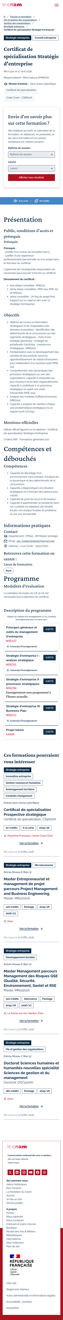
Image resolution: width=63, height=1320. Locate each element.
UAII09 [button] (10, 734)
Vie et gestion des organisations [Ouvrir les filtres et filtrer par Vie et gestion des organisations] (24, 1049)
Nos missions (13, 1188)
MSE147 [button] (11, 640)
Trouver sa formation (20, 17)
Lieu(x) (12, 162)
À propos (11, 1209)
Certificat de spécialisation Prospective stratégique (27, 812)
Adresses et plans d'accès (21, 1224)
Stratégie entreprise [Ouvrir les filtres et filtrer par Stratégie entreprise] (17, 37)
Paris (9, 570)
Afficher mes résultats (31, 177)
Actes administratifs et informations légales (30, 1295)
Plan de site (13, 1246)
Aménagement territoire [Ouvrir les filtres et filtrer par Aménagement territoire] (20, 789)
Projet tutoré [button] (15, 730)
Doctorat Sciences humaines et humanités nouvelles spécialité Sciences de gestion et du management (31, 1070)
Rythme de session (19, 148)
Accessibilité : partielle (19, 1301)
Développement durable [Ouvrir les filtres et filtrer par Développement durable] (20, 957)
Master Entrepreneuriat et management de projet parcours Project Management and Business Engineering (31, 886)
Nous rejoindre (14, 1216)
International (13, 1238)
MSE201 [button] (11, 664)
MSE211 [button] (11, 715)
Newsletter (12, 1308)
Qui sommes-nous (17, 1180)
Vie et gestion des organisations (20, 20)
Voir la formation (29, 843)
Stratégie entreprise (14, 26)
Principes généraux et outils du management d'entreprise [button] (22, 632)
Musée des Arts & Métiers (20, 1231)
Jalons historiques (16, 1184)
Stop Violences (15, 1242)
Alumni (10, 1195)
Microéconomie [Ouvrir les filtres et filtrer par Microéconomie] (44, 865)
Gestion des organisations (17, 23)
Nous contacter (15, 1220)
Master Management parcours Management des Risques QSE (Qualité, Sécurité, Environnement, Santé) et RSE (31, 978)
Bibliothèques (14, 1235)
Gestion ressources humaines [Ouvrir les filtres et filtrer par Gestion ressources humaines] (23, 782)
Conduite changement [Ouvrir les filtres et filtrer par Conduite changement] (19, 795)
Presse (10, 1212)
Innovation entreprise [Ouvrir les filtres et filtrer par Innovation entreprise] (18, 776)
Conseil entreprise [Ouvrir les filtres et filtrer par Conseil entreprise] (45, 37)
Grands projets (14, 1203)
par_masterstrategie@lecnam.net (35, 541)
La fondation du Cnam (19, 1191)
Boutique (11, 1227)
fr (4, 17)
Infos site (11, 1283)
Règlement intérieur (17, 1289)
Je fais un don (14, 1199)
